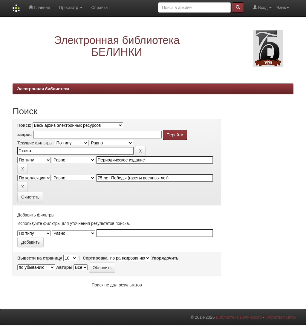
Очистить (30, 197)
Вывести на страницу (39, 258)
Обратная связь (281, 317)
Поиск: (24, 125)
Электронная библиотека (43, 88)
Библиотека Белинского (239, 317)
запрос (24, 134)
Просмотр (70, 7)
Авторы (64, 267)
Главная (39, 7)
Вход (262, 7)
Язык (282, 7)
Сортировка (95, 258)
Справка (99, 7)
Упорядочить (165, 258)
